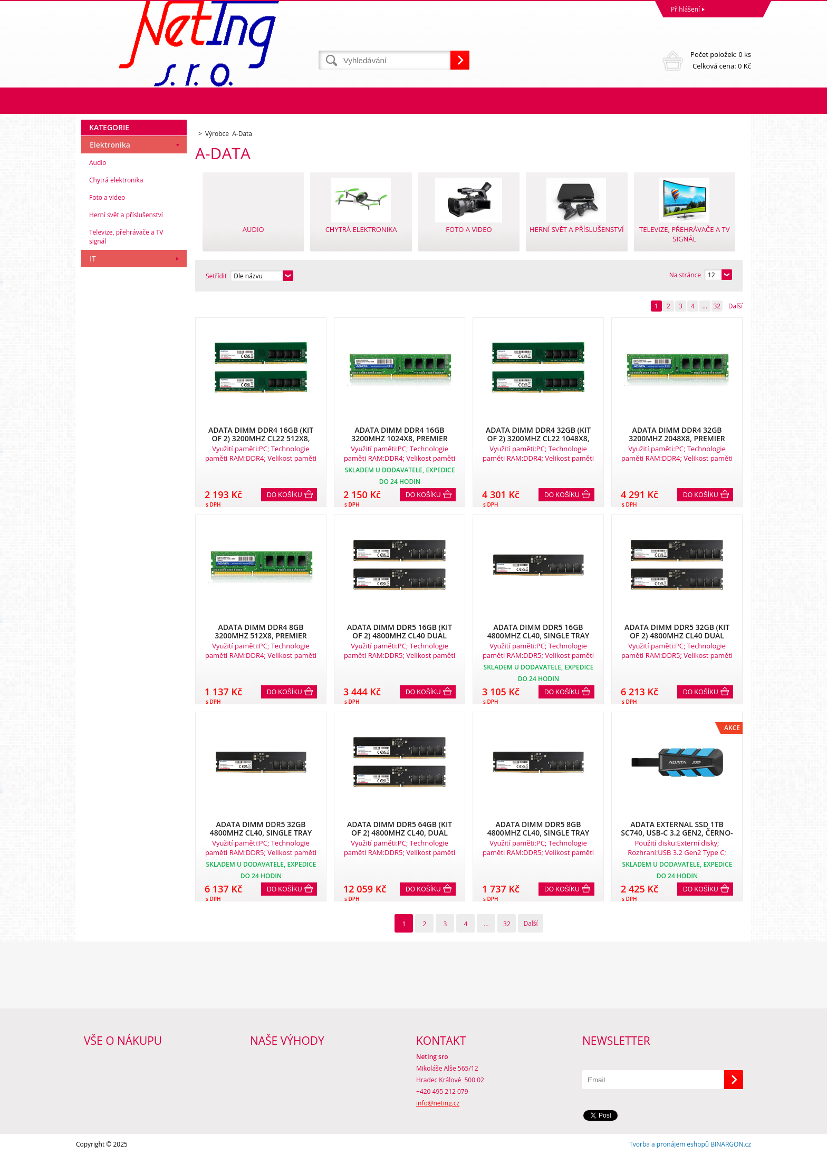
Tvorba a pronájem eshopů (669, 1144)
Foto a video (107, 197)
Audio (98, 162)
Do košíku (284, 495)
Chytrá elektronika (116, 180)
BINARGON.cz (730, 1144)
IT (93, 259)
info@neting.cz (437, 1103)
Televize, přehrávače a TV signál (126, 237)
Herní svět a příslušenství (126, 214)
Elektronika (110, 145)
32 (716, 306)
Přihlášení (685, 9)
